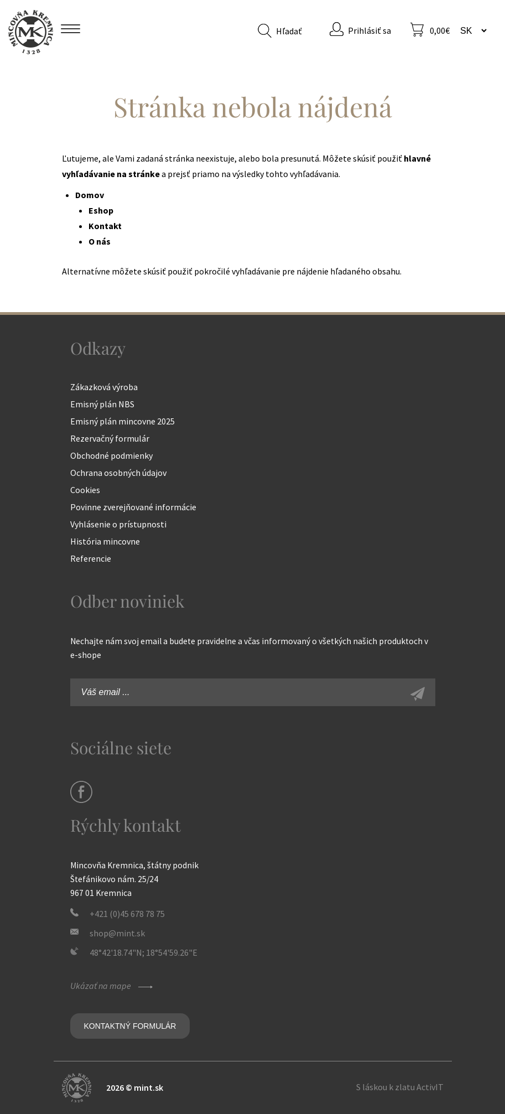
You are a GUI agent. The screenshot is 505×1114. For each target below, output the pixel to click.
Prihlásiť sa (369, 30)
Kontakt (105, 225)
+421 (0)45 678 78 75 (127, 913)
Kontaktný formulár (130, 1026)
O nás (99, 241)
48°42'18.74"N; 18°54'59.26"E (143, 952)
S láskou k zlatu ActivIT (400, 1086)
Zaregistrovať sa (429, 695)
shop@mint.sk (117, 933)
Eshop (100, 210)
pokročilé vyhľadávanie (237, 271)
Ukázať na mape (112, 985)
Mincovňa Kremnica (30, 31)
